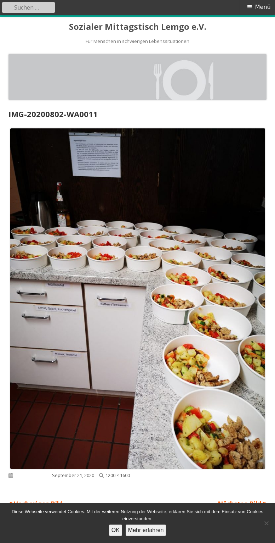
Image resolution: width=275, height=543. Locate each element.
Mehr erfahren (146, 530)
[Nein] (266, 523)
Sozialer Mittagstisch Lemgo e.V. (137, 26)
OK (115, 530)
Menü (263, 7)
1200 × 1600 (117, 475)
